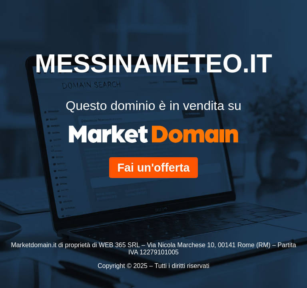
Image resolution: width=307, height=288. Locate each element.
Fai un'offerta (153, 167)
